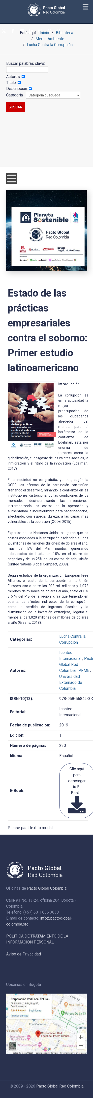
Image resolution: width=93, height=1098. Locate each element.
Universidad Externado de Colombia (70, 682)
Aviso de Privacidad (23, 954)
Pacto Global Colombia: (47, 888)
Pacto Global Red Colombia (60, 1086)
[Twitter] (3, 31)
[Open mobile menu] (11, 178)
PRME (83, 670)
